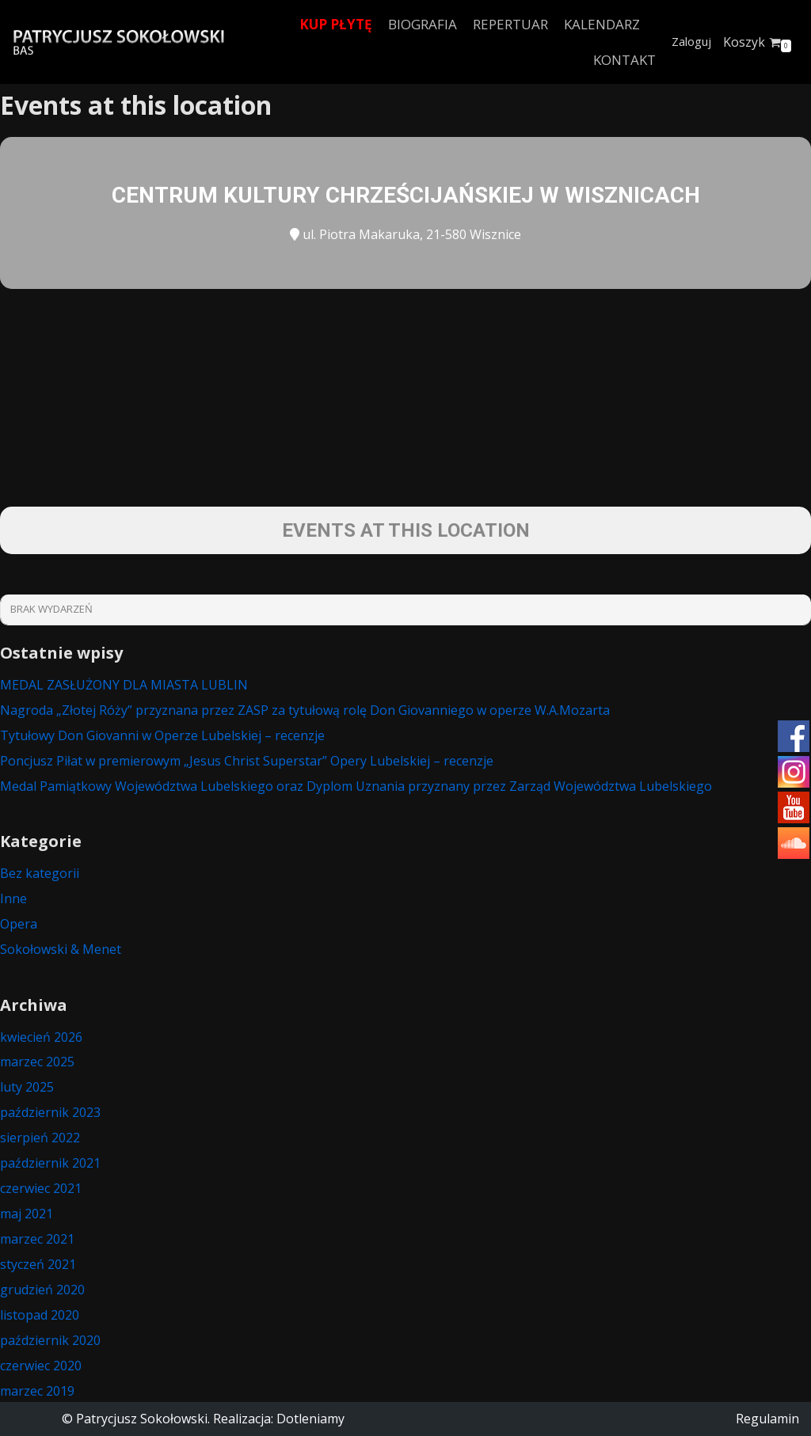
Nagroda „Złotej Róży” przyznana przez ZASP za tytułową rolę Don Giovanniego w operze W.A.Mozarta (305, 710)
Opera (18, 924)
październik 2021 (50, 1163)
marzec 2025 (37, 1061)
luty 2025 (27, 1087)
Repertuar (510, 24)
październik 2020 (50, 1340)
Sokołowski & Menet (60, 949)
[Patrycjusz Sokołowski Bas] (119, 42)
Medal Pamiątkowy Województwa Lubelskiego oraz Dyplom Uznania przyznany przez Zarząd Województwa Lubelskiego (356, 786)
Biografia (422, 24)
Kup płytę (335, 24)
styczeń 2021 (38, 1264)
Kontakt (624, 60)
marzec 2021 (37, 1239)
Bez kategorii (39, 873)
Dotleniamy (310, 1418)
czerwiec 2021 (41, 1188)
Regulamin (767, 1418)
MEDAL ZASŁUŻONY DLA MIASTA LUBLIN (124, 684)
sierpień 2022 (40, 1137)
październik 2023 (50, 1112)
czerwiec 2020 (41, 1365)
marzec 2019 (37, 1391)
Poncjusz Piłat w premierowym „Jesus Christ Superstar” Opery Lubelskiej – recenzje (246, 760)
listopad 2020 (39, 1315)
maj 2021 (26, 1213)
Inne (13, 898)
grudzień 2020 (42, 1289)
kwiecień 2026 (41, 1037)
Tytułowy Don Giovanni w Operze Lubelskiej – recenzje (162, 735)
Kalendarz (602, 24)
